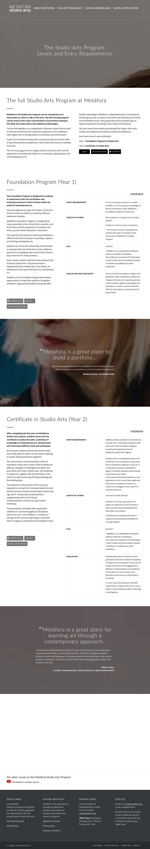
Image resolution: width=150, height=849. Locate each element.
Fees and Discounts (15, 821)
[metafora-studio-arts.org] (20, 8)
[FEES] (29, 301)
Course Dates (13, 804)
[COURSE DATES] (15, 301)
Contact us (47, 804)
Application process (51, 821)
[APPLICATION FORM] (17, 306)
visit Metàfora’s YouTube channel (23, 782)
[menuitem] (44, 8)
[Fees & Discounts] (99, 151)
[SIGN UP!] (115, 151)
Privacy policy (49, 826)
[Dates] (84, 151)
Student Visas (13, 826)
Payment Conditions (52, 830)
